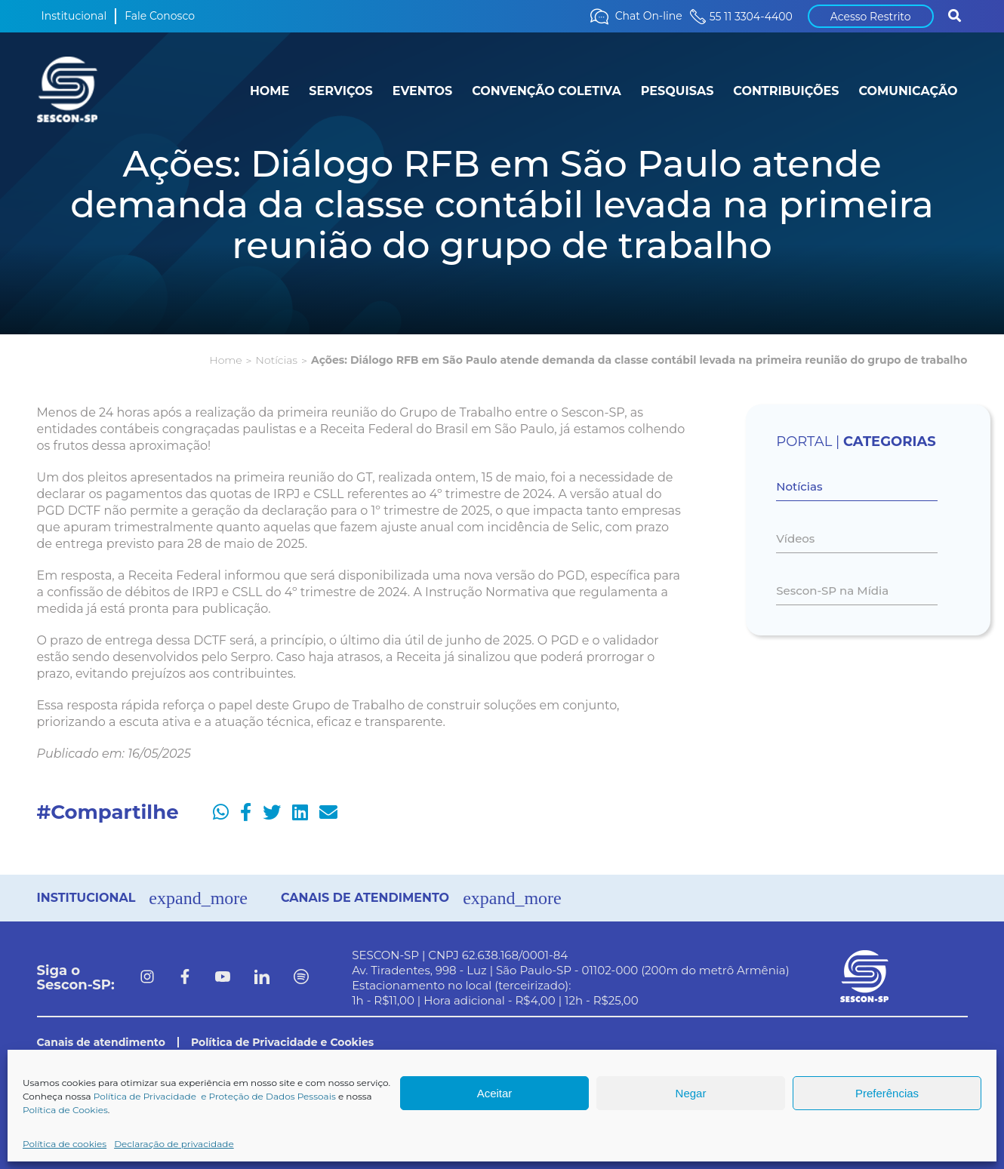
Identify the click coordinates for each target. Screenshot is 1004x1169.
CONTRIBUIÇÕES (786, 91)
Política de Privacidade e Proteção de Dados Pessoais (215, 1096)
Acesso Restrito (870, 16)
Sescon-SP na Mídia (832, 590)
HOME (269, 91)
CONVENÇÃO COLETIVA (546, 91)
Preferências (887, 1093)
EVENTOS (422, 91)
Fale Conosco (160, 16)
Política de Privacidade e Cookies (282, 1042)
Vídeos (795, 538)
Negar (691, 1093)
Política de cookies (64, 1143)
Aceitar (495, 1093)
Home (225, 360)
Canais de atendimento (101, 1042)
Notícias (276, 360)
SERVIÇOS (340, 91)
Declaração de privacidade (174, 1143)
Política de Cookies (65, 1109)
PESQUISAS (677, 91)
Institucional (74, 16)
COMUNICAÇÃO (907, 91)
